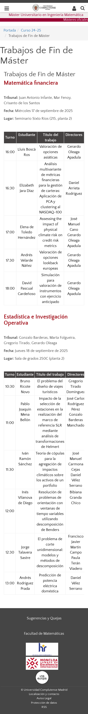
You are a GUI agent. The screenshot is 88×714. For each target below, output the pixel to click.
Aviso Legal (44, 698)
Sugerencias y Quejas (44, 618)
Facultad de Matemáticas (44, 633)
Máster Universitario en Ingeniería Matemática (46, 15)
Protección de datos (44, 702)
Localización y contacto (44, 694)
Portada (10, 30)
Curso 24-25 (31, 30)
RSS (44, 707)
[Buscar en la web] (82, 8)
